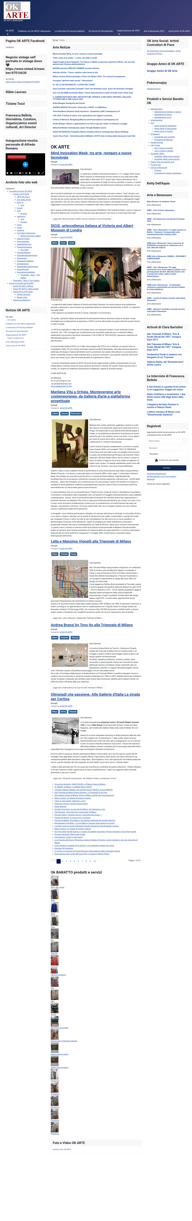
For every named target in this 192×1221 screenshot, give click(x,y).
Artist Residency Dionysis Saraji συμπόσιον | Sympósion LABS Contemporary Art (86, 111)
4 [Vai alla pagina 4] (70, 861)
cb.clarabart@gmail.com (61, 383)
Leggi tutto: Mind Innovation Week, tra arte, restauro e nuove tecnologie (82, 219)
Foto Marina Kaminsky (26, 233)
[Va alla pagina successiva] (98, 860)
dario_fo (20, 202)
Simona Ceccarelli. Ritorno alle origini (69, 834)
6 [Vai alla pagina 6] (78, 861)
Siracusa (64, 414)
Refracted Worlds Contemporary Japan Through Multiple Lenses (79, 128)
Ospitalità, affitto (157, 154)
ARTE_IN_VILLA (23, 197)
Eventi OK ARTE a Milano (23, 286)
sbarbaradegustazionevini (27, 267)
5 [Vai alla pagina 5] (74, 861)
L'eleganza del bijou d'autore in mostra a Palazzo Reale (163, 406)
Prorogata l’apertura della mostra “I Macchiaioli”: (73, 80)
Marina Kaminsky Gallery (31, 236)
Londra (71, 243)
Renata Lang (22, 297)
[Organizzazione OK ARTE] (118, 34)
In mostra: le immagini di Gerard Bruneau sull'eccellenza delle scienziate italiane (87, 851)
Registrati (151, 479)
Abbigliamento (157, 109)
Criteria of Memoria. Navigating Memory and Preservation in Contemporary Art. (86, 120)
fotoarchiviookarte (24, 247)
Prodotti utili (156, 165)
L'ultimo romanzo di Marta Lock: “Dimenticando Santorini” (163, 413)
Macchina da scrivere (59, 1028)
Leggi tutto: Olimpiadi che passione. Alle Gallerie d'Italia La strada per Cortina (84, 778)
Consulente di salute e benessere (168, 173)
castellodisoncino (24, 244)
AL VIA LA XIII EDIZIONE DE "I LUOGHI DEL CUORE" (74, 85)
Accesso (166, 468)
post (22, 205)
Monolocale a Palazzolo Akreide (64, 1041)
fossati (19, 208)
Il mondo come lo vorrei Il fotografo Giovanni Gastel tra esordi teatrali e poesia (86, 826)
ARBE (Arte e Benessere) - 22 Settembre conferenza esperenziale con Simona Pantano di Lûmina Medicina (166, 287)
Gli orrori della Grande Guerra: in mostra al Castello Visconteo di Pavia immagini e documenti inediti (95, 832)
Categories (10, 188)
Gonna (53, 1014)
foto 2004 (25, 250)
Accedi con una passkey (167, 460)
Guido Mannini (60, 806)
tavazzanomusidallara (26, 272)
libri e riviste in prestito (163, 148)
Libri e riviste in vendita (163, 151)
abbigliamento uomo (162, 117)
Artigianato (155, 134)
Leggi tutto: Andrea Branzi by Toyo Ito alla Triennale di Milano (78, 688)
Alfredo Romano (23, 294)
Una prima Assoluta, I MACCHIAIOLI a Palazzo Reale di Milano (80, 784)
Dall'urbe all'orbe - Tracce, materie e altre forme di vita (75, 72)
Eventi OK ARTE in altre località (25, 289)
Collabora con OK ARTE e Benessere (34, 31)
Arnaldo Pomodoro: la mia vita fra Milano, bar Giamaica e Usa (79, 809)
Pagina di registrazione (15, 338)
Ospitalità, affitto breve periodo (166, 156)
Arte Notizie (11, 320)
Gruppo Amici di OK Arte (162, 71)
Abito (53, 900)
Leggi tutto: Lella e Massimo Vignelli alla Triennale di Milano (77, 618)
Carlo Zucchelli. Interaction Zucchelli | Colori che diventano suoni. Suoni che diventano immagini (93, 89)
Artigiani (157, 170)
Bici (52, 940)
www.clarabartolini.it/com (61, 386)
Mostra (63, 712)
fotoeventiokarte (23, 253)
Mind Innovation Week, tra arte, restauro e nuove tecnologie (77, 54)
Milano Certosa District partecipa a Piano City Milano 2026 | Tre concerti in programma (89, 76)
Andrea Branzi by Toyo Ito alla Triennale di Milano (92, 625)
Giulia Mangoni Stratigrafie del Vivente (69, 103)
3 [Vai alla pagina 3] (66, 861)
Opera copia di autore (59, 1054)
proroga (24, 214)
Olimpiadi (72, 712)
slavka (19, 227)
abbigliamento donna (163, 115)
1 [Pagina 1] (58, 861)
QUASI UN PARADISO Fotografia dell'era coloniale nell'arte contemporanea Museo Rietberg (90, 132)
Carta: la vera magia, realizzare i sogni (70, 801)
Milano (54, 243)
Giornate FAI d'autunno (63, 848)
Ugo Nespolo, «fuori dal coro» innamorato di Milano (75, 812)
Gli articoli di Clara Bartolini (101, 31)
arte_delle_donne (24, 200)
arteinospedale (23, 241)
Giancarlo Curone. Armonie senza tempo (71, 804)
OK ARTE (10, 31)
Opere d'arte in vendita (163, 131)
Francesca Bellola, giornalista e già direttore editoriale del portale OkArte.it (84, 820)
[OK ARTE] (7, 34)
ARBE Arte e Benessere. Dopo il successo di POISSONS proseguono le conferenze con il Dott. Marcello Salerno (165, 245)
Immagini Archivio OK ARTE (20, 191)
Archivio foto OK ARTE (62, 1149)
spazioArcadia (23, 269)
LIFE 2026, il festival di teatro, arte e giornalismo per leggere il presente (82, 115)
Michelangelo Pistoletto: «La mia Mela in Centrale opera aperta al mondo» (84, 823)
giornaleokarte (23, 264)
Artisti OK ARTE (66, 165)
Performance (76, 414)
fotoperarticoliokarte (25, 261)
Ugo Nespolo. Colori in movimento (68, 837)
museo (63, 243)
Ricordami (154, 454)
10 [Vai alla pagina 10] (95, 861)
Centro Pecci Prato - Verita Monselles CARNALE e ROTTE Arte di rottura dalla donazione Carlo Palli (94, 136)
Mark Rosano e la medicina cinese (161, 201)
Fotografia (64, 638)
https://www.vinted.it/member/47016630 (23, 82)
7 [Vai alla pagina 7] (82, 861)
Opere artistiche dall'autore (165, 126)
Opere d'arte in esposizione (165, 128)
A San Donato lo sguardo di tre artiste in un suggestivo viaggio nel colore (84, 845)
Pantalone (55, 1081)
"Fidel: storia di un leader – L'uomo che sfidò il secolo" (75, 58)
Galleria (55, 414)
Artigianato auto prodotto (164, 137)
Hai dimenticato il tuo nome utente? (161, 476)
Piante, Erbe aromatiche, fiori (162, 162)
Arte (152, 123)
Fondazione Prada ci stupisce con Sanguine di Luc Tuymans (164, 356)
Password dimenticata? (156, 474)
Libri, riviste (155, 145)
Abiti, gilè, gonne (57, 887)
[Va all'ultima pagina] (101, 860)
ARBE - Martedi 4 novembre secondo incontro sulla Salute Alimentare (166, 310)
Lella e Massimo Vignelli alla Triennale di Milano (91, 541)
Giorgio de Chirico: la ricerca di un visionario (72, 818)
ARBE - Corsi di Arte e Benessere (160, 210)
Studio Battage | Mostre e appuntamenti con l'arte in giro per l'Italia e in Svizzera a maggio (90, 124)
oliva (19, 211)
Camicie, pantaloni (58, 975)
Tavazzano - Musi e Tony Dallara (26, 280)
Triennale (64, 554)
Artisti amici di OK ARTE (179, 31)
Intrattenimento (157, 142)
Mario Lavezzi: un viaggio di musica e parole (72, 798)
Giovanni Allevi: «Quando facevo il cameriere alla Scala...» (78, 815)
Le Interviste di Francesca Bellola (70, 31)
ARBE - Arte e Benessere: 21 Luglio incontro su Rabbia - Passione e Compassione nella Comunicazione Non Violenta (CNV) (166, 232)
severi (19, 225)
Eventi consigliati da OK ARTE (21, 283)
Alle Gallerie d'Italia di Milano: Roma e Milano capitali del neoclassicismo (84, 795)
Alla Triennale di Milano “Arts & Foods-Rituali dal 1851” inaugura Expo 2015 (164, 337)
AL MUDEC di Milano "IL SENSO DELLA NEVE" (73, 787)
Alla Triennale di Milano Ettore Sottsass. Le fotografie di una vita (80, 792)
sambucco (21, 216)
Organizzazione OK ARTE (128, 31)
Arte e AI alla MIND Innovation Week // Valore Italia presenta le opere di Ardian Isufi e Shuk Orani (93, 93)
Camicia (54, 953)
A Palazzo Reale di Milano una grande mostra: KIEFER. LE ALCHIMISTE (83, 790)
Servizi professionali (159, 168)
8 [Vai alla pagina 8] (86, 861)
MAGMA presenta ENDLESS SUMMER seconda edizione (76, 68)
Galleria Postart (23, 239)
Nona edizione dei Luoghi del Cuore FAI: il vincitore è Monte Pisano (81, 854)
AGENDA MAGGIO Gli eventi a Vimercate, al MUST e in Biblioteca (80, 107)
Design (73, 554)
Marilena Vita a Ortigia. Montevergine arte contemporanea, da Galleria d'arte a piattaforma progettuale (90, 396)
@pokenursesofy (154, 89)
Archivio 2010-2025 (21, 194)
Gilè (52, 988)
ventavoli (20, 230)
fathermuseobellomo (21, 300)
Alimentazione (156, 120)
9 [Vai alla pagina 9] (90, 861)
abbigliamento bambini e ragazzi (167, 112)
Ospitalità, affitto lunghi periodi (166, 159)
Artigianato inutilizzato (163, 140)
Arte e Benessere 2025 (154, 31)
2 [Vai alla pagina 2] (62, 861)
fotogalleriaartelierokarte (27, 255)
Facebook (10, 47)
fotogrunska (22, 258)
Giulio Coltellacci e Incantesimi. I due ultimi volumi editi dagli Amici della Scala (166, 397)
